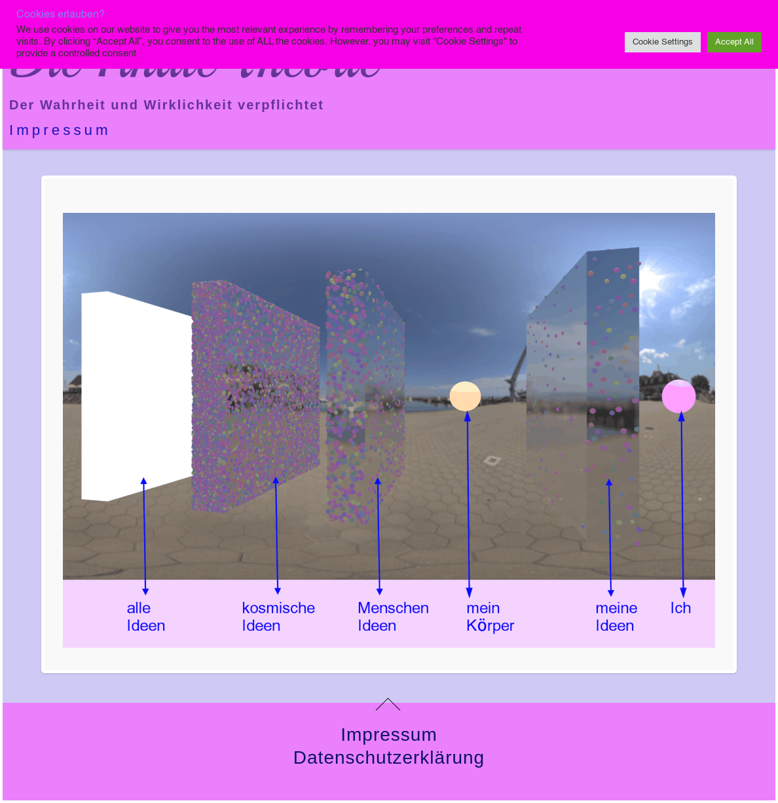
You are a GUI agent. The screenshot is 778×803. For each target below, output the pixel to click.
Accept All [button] (734, 42)
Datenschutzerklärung (389, 757)
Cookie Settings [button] (663, 42)
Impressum (60, 130)
